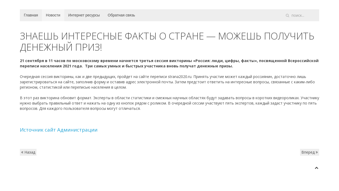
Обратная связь (121, 15)
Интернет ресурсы (84, 15)
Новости (53, 15)
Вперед (309, 152)
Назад (28, 152)
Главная (31, 15)
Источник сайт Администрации (58, 129)
